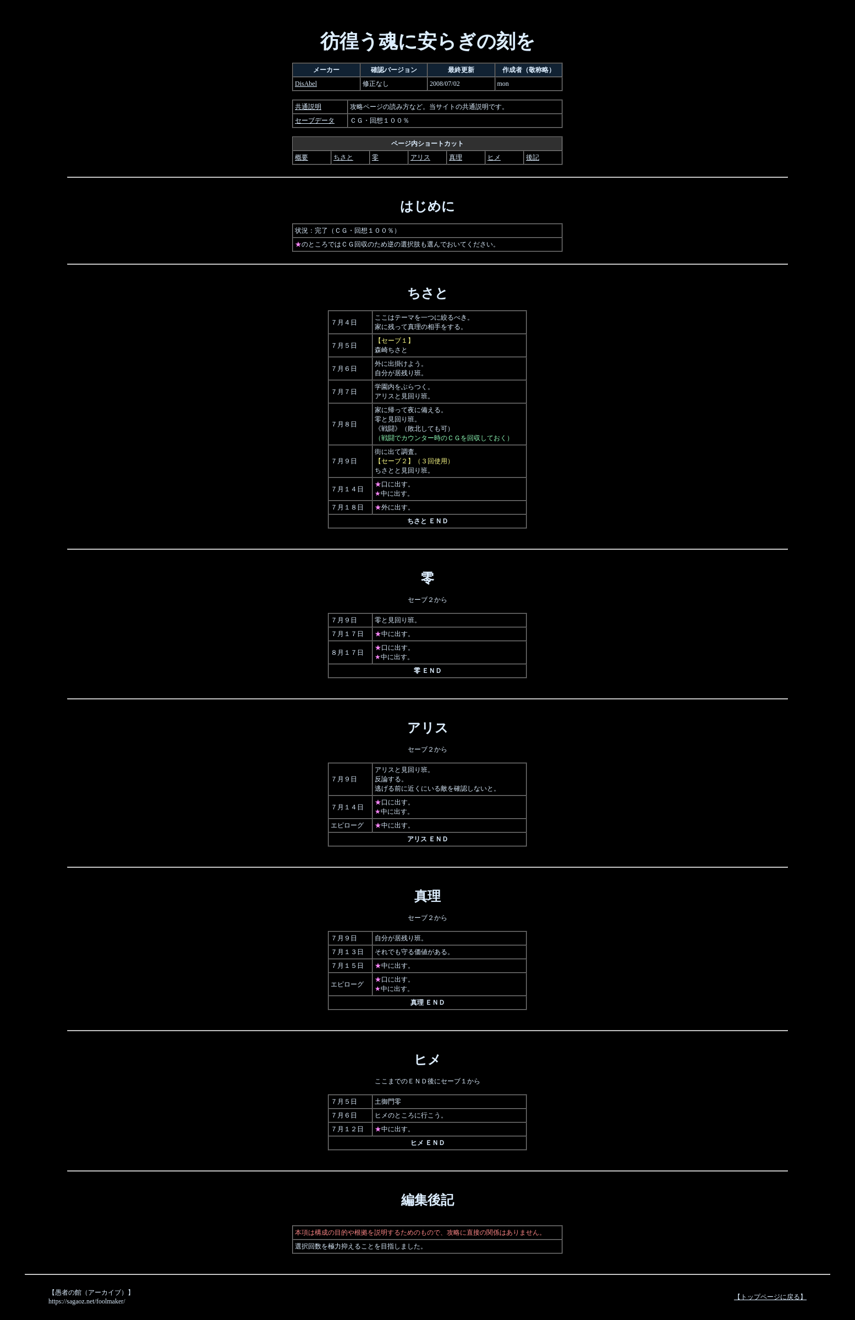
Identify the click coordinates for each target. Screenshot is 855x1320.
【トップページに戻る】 (770, 1297)
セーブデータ (315, 120)
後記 (532, 157)
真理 (455, 157)
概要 (301, 157)
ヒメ (494, 157)
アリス (420, 157)
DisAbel (306, 83)
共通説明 (308, 107)
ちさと (343, 157)
